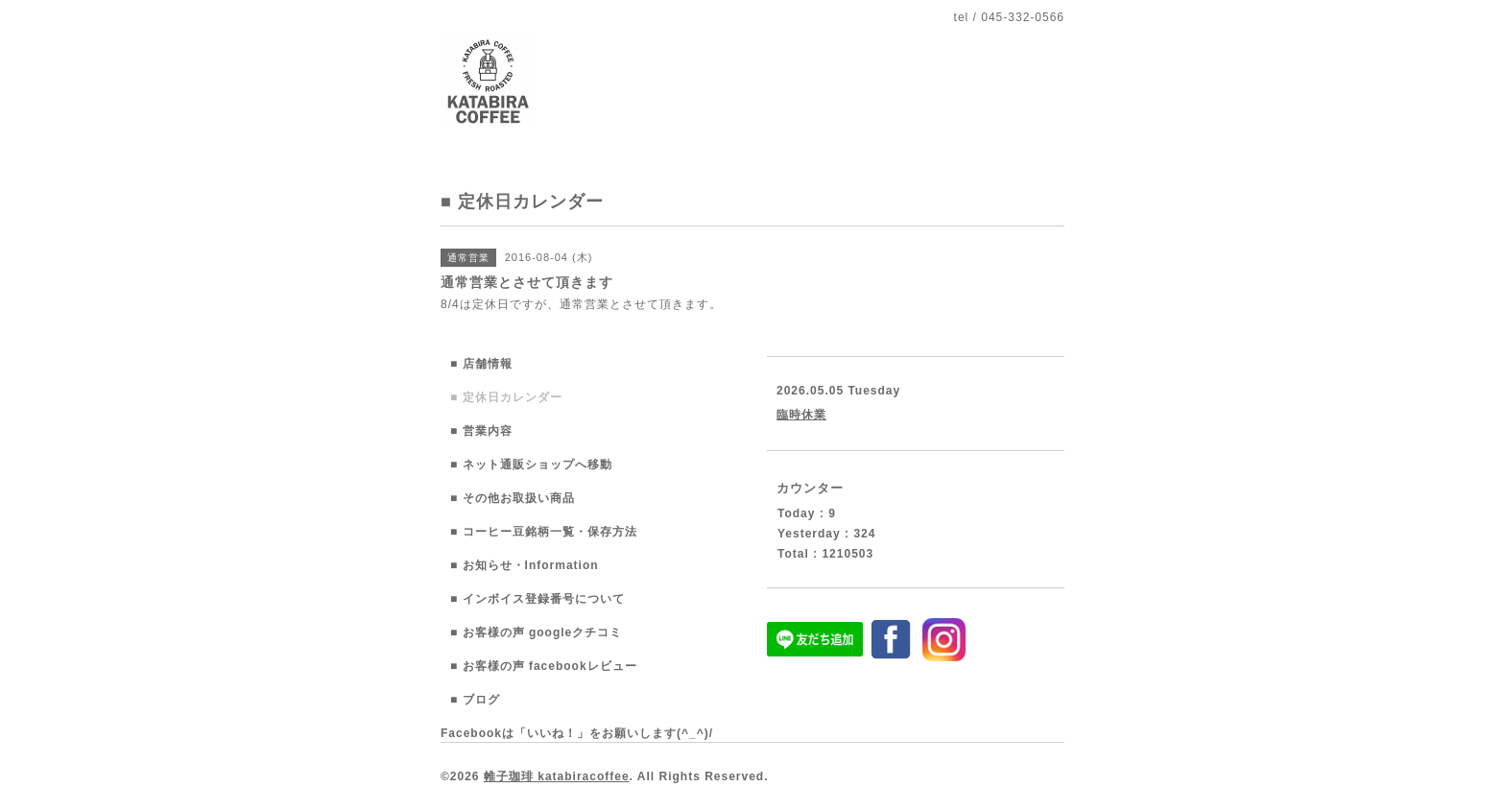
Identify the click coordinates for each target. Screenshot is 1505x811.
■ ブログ (475, 699)
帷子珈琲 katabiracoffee (557, 776)
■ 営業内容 (481, 431)
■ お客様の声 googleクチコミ (536, 632)
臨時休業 (801, 414)
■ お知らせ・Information (524, 565)
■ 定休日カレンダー (506, 397)
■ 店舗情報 (481, 363)
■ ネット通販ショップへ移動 (531, 464)
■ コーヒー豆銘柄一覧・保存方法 (543, 531)
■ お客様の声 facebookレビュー (543, 666)
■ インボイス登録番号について (537, 599)
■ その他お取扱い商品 (512, 498)
